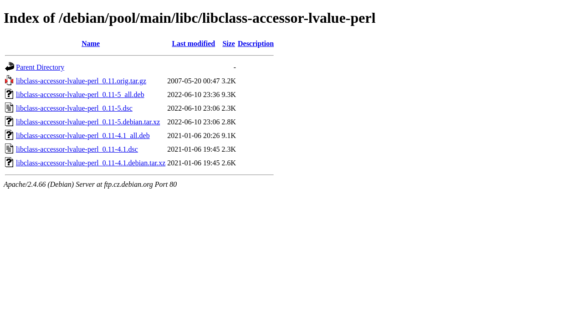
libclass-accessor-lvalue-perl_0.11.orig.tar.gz (81, 81)
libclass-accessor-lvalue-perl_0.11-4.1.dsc (77, 149)
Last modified (193, 43)
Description (256, 43)
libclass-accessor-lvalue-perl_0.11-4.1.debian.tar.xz (90, 163)
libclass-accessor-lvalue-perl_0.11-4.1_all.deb (83, 135)
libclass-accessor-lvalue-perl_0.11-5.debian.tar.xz (88, 122)
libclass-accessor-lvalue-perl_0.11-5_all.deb (80, 94)
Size (228, 43)
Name (91, 43)
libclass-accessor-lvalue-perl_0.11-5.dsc (74, 108)
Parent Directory (40, 67)
